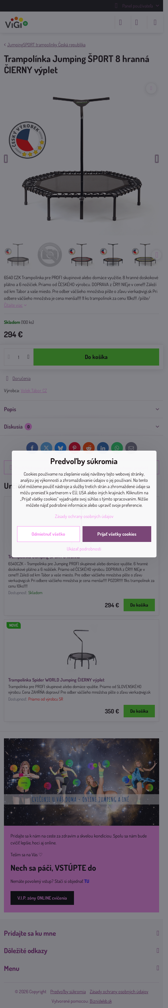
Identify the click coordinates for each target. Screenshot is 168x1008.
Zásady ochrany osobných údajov (84, 516)
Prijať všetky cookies (116, 534)
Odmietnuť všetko (48, 534)
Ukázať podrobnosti (84, 548)
